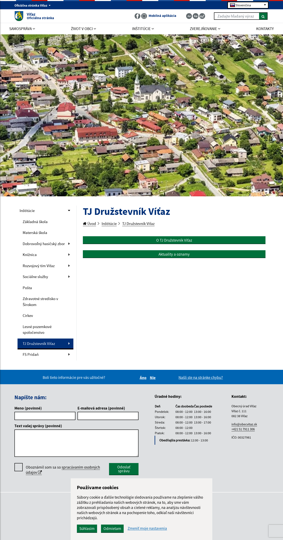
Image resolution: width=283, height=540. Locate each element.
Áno (144, 377)
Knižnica (30, 254)
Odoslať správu (123, 468)
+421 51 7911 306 (243, 429)
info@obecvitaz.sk (244, 424)
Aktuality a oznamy (174, 254)
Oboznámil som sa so (63, 470)
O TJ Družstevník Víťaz (174, 240)
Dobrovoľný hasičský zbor (44, 243)
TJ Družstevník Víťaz (39, 343)
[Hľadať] (263, 16)
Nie (153, 377)
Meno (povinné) (28, 408)
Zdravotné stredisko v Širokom (40, 301)
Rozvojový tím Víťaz (39, 265)
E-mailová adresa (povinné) (101, 408)
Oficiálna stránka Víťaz (32, 5)
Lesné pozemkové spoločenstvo (37, 329)
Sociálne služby (35, 276)
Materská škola (35, 232)
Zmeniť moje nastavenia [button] (147, 528)
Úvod (89, 223)
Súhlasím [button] (87, 528)
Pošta (27, 287)
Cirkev (28, 315)
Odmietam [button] (112, 528)
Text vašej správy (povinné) (38, 425)
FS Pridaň (31, 354)
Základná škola (35, 221)
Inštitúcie (27, 210)
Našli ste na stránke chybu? (200, 377)
